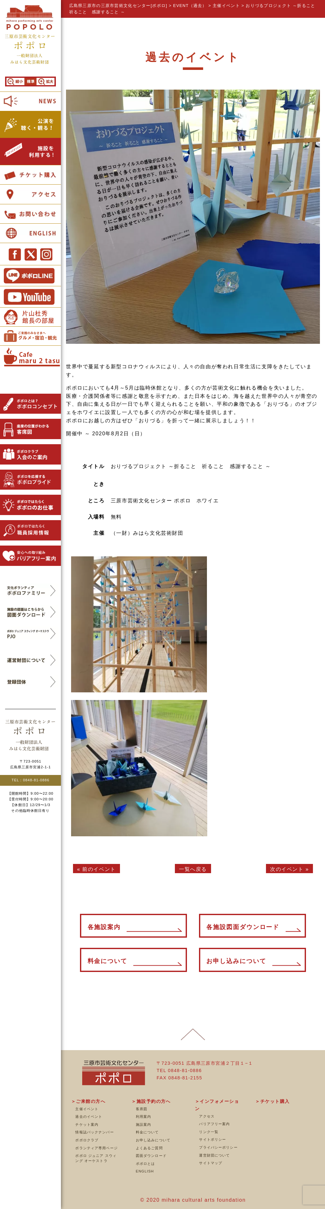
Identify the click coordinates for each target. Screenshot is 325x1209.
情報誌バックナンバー (94, 1132)
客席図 (141, 1109)
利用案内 (143, 1116)
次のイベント (287, 869)
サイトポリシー (212, 1139)
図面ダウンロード (151, 1156)
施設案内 (143, 1124)
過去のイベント (88, 1116)
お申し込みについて (153, 1140)
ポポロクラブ (86, 1140)
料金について (147, 1132)
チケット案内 (86, 1124)
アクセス (206, 1116)
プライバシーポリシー (218, 1147)
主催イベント (86, 1109)
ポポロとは (145, 1163)
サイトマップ (210, 1163)
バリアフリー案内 (214, 1124)
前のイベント (99, 869)
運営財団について (214, 1155)
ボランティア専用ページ (96, 1148)
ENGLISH (145, 1171)
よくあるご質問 (149, 1148)
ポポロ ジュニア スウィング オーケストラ (95, 1158)
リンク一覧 (208, 1132)
